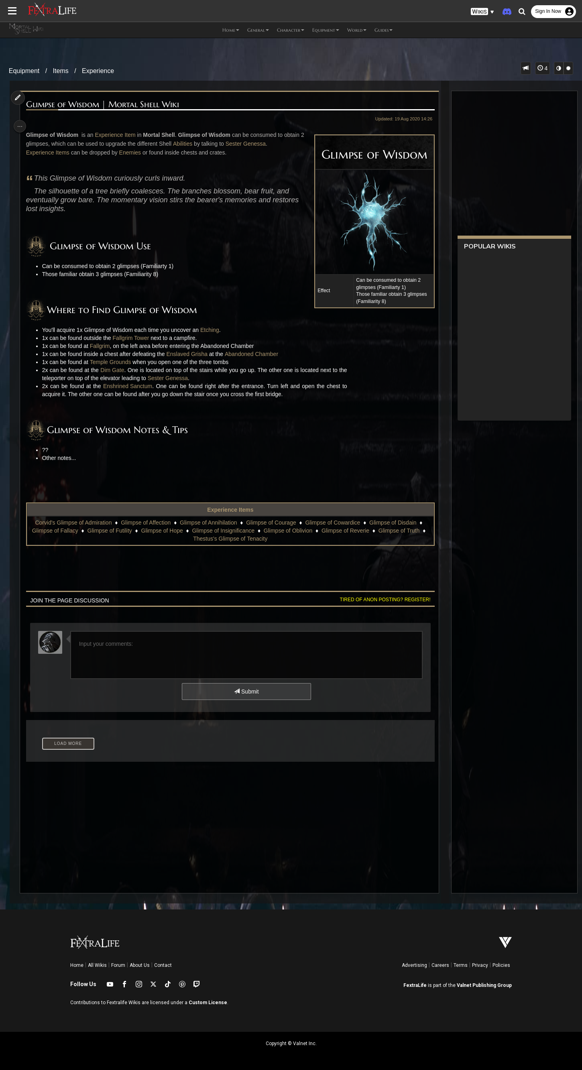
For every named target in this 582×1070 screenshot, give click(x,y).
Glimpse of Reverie (349, 530)
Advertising (414, 965)
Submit (246, 691)
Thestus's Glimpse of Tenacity (234, 538)
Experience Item (118, 135)
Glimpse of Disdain (392, 522)
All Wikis (97, 965)
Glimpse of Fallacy (59, 530)
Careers (440, 965)
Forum (118, 965)
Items (61, 71)
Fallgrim (103, 346)
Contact (163, 965)
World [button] (356, 30)
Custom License (208, 1002)
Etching (212, 330)
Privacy (480, 965)
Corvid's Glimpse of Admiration (73, 522)
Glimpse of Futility (114, 530)
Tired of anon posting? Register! (381, 599)
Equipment (24, 71)
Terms (461, 965)
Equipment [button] (325, 30)
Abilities (185, 143)
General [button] (258, 30)
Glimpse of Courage (271, 522)
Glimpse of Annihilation (207, 522)
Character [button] (290, 30)
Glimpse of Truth (403, 530)
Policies (501, 965)
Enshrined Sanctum (130, 386)
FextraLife (415, 985)
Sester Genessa (249, 143)
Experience (98, 71)
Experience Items (51, 152)
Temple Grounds (113, 362)
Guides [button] (383, 30)
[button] (482, 12)
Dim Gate (115, 370)
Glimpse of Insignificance (227, 530)
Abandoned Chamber (254, 354)
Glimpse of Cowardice (332, 522)
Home (76, 965)
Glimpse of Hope (166, 530)
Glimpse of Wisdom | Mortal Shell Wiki (105, 104)
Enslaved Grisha (190, 354)
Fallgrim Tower (134, 338)
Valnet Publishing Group (484, 985)
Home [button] (230, 30)
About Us (140, 965)
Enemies (133, 152)
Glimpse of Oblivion (292, 530)
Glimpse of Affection (145, 522)
